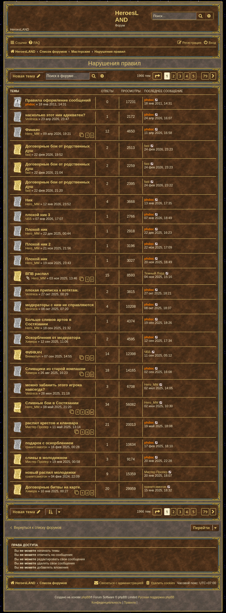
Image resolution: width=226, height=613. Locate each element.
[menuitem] (34, 42)
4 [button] (187, 76)
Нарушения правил (114, 63)
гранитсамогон (36, 447)
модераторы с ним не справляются (59, 305)
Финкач (32, 129)
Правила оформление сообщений (58, 100)
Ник (28, 200)
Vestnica (31, 119)
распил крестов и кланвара (51, 423)
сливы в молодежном (46, 457)
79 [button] (205, 76)
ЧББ (28, 219)
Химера (31, 341)
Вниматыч (33, 356)
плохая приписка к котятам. (52, 290)
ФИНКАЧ (33, 352)
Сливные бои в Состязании (52, 403)
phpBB (86, 597)
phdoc (30, 104)
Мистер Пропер (37, 427)
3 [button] (180, 76)
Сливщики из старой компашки (55, 369)
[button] (157, 75)
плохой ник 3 (37, 215)
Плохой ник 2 (38, 244)
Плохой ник (36, 229)
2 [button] (173, 76)
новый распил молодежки (50, 472)
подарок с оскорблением (49, 443)
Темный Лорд (154, 273)
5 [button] (193, 76)
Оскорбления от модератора (52, 337)
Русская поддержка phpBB (156, 597)
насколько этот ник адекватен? (55, 115)
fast (28, 154)
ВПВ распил (37, 273)
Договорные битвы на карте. (53, 487)
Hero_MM (32, 133)
